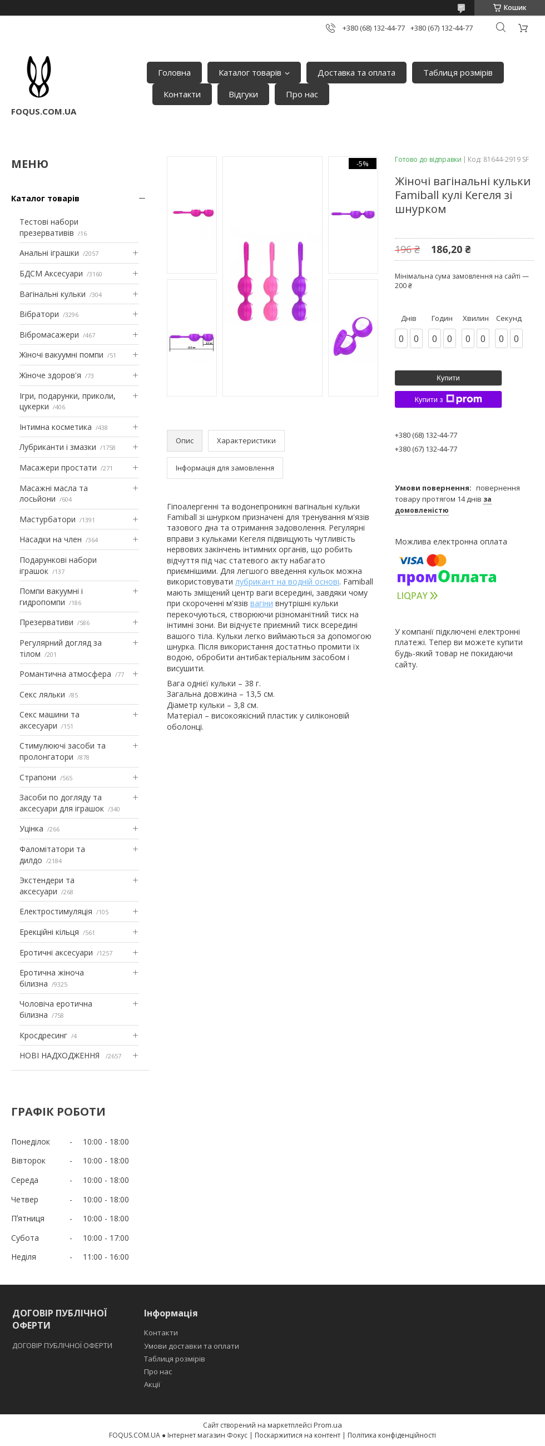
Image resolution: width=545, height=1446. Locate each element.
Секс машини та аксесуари (49, 720)
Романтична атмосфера (65, 673)
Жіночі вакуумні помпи (61, 354)
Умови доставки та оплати (191, 1346)
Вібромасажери (49, 334)
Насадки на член (50, 539)
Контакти (182, 94)
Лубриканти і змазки (57, 447)
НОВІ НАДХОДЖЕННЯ (60, 1055)
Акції (152, 1384)
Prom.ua (328, 1425)
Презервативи (46, 622)
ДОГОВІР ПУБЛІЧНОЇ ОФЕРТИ (63, 1345)
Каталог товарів (250, 72)
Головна (174, 72)
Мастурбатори (47, 519)
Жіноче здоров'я (50, 375)
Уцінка (31, 828)
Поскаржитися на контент (297, 1435)
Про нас (302, 94)
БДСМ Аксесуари (51, 273)
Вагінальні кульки (52, 294)
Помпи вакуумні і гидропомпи (51, 596)
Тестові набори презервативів (48, 227)
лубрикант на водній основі (287, 581)
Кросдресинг (43, 1035)
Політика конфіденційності (392, 1435)
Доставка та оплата (356, 72)
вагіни (261, 603)
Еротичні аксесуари (56, 952)
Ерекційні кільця (49, 932)
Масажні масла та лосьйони (53, 493)
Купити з (448, 399)
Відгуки (243, 94)
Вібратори (39, 314)
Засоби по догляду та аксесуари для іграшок (61, 803)
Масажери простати (58, 467)
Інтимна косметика (55, 427)
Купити (448, 378)
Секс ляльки (42, 694)
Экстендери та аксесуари (47, 886)
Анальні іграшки (49, 252)
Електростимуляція (55, 911)
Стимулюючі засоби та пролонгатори (62, 751)
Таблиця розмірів (458, 72)
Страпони (37, 777)
